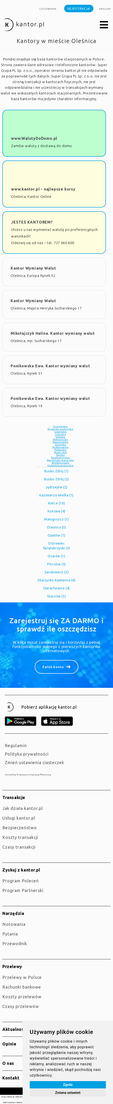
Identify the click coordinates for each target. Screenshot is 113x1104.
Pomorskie (60, 452)
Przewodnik (14, 943)
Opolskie (60, 444)
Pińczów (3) (56, 564)
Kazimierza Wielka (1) (56, 495)
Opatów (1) (56, 535)
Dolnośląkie (60, 426)
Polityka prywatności (27, 754)
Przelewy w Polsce (22, 977)
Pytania (10, 933)
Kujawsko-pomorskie (60, 429)
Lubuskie (60, 434)
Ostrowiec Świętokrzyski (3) (56, 545)
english (105, 9)
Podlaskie (60, 449)
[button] (104, 25)
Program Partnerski (22, 890)
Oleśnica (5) (56, 527)
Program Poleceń (20, 880)
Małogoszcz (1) (56, 519)
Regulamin (16, 745)
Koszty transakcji (20, 837)
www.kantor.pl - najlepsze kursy (43, 189)
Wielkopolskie (60, 462)
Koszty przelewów (22, 996)
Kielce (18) (56, 503)
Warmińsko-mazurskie (60, 460)
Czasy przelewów (20, 1006)
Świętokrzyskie (60, 457)
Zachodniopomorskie (60, 465)
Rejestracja (78, 8)
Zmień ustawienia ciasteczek (34, 762)
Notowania (13, 924)
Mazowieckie (60, 442)
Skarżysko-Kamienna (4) (56, 580)
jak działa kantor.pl (22, 808)
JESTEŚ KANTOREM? (32, 222)
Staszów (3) (56, 596)
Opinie (9, 1043)
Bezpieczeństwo (19, 827)
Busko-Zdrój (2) (56, 479)
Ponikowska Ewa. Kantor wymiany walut (50, 366)
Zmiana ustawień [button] (67, 1093)
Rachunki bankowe (21, 987)
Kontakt (10, 1077)
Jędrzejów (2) (56, 487)
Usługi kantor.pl (18, 818)
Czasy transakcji (19, 847)
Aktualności (15, 1029)
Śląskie (60, 455)
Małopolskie (60, 439)
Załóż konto (53, 666)
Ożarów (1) (56, 556)
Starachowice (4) (56, 588)
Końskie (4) (56, 511)
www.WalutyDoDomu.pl (34, 138)
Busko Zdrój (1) (56, 471)
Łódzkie (60, 437)
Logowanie (48, 9)
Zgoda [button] (68, 1085)
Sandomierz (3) (56, 572)
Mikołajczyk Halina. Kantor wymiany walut (53, 333)
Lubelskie (60, 431)
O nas (8, 1063)
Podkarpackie (60, 447)
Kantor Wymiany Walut (33, 268)
